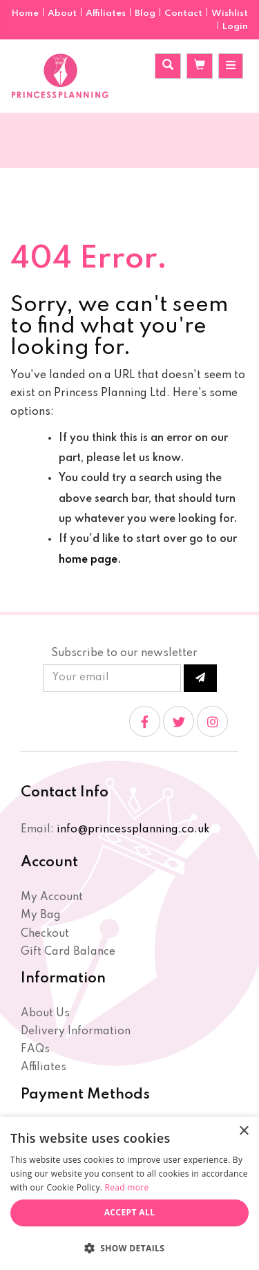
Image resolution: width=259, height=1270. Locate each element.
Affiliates (107, 13)
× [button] (243, 1131)
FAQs (35, 1049)
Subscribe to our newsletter (124, 653)
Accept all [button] (129, 1212)
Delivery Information (76, 1031)
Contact (184, 13)
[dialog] (129, 1193)
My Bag (41, 915)
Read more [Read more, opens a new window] (127, 1187)
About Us (45, 1013)
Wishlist (229, 13)
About (63, 13)
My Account (52, 897)
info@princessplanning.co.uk (133, 829)
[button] (129, 1247)
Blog (146, 13)
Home (26, 13)
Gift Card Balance (68, 952)
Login (235, 26)
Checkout (45, 934)
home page (88, 560)
